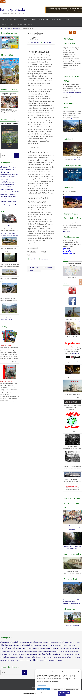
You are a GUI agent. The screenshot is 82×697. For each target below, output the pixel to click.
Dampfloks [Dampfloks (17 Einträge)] (14, 174)
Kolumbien (33, 259)
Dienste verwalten (42, 685)
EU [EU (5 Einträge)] (75, 645)
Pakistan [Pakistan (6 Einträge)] (10, 654)
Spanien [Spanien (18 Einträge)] (7, 199)
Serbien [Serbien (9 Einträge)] (10, 196)
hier (72, 119)
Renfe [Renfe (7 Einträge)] (1, 194)
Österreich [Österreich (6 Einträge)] (60, 660)
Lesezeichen (44, 259)
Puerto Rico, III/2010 (33, 269)
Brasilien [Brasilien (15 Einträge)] (13, 169)
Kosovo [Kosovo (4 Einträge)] (22, 651)
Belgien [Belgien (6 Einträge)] (39, 642)
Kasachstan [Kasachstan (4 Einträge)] (9, 651)
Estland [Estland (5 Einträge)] (73, 645)
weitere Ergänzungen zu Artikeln (9, 317)
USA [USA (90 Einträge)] (14, 204)
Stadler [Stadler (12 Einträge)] (12, 199)
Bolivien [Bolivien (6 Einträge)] (46, 642)
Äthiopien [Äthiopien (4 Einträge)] (55, 660)
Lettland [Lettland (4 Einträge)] (26, 651)
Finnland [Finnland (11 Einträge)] (13, 176)
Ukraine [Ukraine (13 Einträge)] (5, 205)
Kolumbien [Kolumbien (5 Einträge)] (17, 651)
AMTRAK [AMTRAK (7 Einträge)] (7, 167)
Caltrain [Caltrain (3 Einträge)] (78, 642)
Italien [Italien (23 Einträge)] (9, 187)
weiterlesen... (15, 402)
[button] (78, 672)
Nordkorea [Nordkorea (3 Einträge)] (75, 651)
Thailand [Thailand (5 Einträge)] (59, 657)
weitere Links (66, 493)
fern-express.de (12, 9)
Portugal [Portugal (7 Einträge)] (27, 654)
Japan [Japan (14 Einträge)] (13, 187)
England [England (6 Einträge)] (65, 645)
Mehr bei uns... (75, 353)
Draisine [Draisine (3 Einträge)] (39, 645)
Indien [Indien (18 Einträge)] (12, 184)
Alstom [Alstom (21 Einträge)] (2, 167)
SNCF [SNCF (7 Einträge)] (18, 657)
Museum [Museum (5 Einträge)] (49, 651)
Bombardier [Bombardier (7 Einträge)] (52, 642)
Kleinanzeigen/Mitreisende (72, 625)
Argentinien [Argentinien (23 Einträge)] (13, 167)
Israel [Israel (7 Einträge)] (62, 648)
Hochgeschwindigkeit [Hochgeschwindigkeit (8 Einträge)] (5, 184)
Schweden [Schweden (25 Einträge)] (4, 196)
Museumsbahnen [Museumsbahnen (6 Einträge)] (55, 651)
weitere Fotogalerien (6, 319)
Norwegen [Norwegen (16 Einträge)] (9, 192)
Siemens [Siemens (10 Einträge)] (14, 196)
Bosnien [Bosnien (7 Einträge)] (8, 169)
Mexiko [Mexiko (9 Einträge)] (11, 189)
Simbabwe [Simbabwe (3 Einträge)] (2, 657)
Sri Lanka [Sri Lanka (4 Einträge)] (28, 657)
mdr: (9, 225)
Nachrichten (7, 28)
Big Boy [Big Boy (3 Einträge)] (42, 642)
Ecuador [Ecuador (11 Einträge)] (8, 176)
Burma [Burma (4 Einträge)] (72, 642)
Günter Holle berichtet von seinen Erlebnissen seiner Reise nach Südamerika (72, 527)
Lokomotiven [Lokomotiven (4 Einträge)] (34, 651)
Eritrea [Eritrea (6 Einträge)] (69, 645)
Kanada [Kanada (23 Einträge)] (3, 189)
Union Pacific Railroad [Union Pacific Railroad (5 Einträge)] (25, 660)
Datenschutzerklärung (64, 692)
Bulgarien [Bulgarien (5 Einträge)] (68, 642)
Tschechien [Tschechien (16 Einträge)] (14, 201)
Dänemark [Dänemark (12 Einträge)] (3, 176)
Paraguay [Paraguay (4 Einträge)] (14, 654)
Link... (68, 248)
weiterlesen (72, 69)
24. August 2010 (34, 42)
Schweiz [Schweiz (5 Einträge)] (67, 654)
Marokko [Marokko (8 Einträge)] (8, 189)
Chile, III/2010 (48, 268)
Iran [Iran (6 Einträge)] (60, 648)
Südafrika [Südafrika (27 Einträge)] (4, 201)
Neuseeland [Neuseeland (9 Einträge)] (3, 192)
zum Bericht (77, 159)
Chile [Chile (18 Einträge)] (1, 172)
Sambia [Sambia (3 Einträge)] (54, 654)
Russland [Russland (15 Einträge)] (12, 194)
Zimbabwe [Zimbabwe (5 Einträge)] (45, 660)
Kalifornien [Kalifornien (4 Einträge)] (76, 648)
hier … (17, 362)
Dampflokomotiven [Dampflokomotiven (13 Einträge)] (5, 174)
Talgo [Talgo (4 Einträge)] (53, 657)
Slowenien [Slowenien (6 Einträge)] (14, 657)
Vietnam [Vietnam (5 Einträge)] (37, 660)
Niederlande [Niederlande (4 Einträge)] (70, 651)
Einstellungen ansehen (71, 689)
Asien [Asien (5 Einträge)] (28, 642)
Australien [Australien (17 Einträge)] (3, 169)
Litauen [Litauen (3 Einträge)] (29, 651)
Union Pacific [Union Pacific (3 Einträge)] (17, 660)
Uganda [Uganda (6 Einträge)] (2, 660)
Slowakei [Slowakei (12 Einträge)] (2, 199)
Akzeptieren (43, 689)
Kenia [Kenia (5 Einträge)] (13, 651)
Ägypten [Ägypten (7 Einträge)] (50, 660)
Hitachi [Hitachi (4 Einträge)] (33, 648)
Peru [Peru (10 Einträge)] (13, 192)
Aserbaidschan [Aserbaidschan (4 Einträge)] (23, 642)
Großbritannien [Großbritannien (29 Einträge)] (6, 182)
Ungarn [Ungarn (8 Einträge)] (9, 205)
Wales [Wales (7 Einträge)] (17, 205)
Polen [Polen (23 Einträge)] (17, 192)
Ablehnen (57, 689)
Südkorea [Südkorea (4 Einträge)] (46, 657)
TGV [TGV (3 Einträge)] (56, 657)
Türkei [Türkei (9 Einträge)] (1, 205)
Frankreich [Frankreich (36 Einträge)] (4, 179)
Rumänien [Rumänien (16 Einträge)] (6, 194)
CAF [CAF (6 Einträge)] (75, 642)
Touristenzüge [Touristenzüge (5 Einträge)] (65, 657)
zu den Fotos (3, 302)
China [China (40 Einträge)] (6, 172)
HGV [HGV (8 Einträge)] (13, 182)
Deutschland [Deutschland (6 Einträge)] (34, 645)
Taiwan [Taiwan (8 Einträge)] (9, 201)
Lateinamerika (16, 28)
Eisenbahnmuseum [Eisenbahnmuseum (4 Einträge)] (58, 645)
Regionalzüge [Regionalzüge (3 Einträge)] (32, 654)
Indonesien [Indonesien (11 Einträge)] (3, 187)
